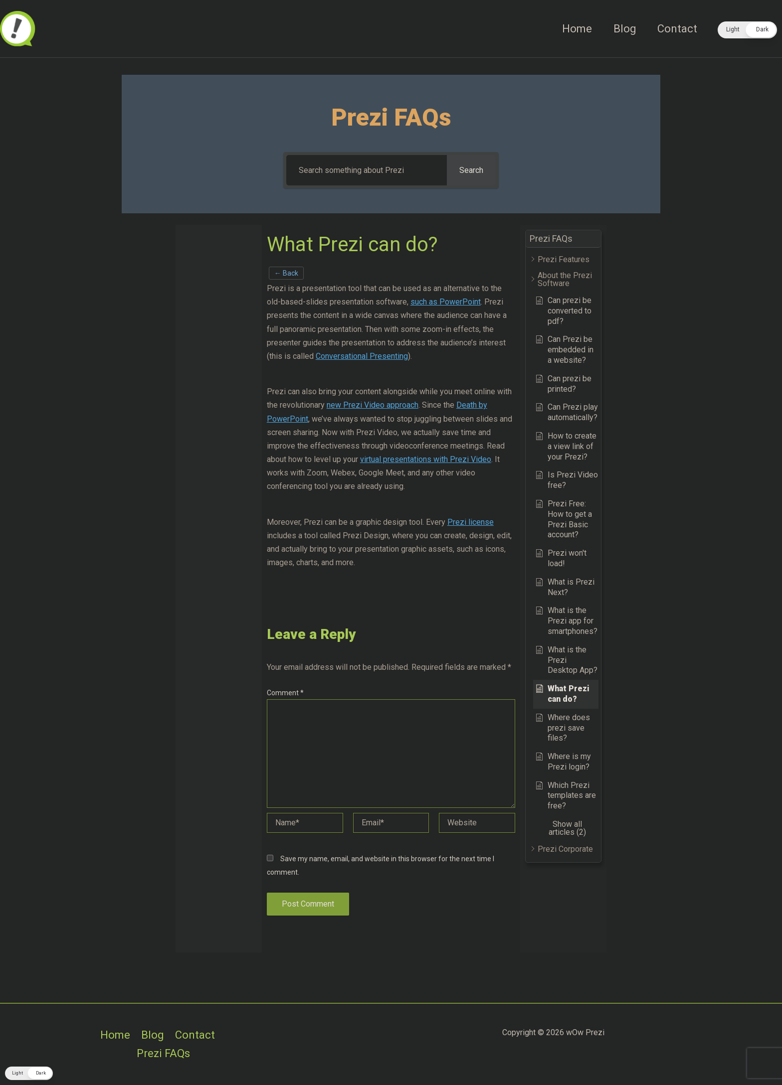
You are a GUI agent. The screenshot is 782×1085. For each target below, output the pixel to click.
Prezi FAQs (163, 1053)
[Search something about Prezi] (366, 170)
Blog (623, 28)
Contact (677, 28)
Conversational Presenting (362, 356)
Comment (285, 693)
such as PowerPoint (445, 302)
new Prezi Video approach (372, 405)
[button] (747, 29)
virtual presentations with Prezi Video (425, 459)
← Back (286, 273)
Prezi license (470, 522)
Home (575, 28)
